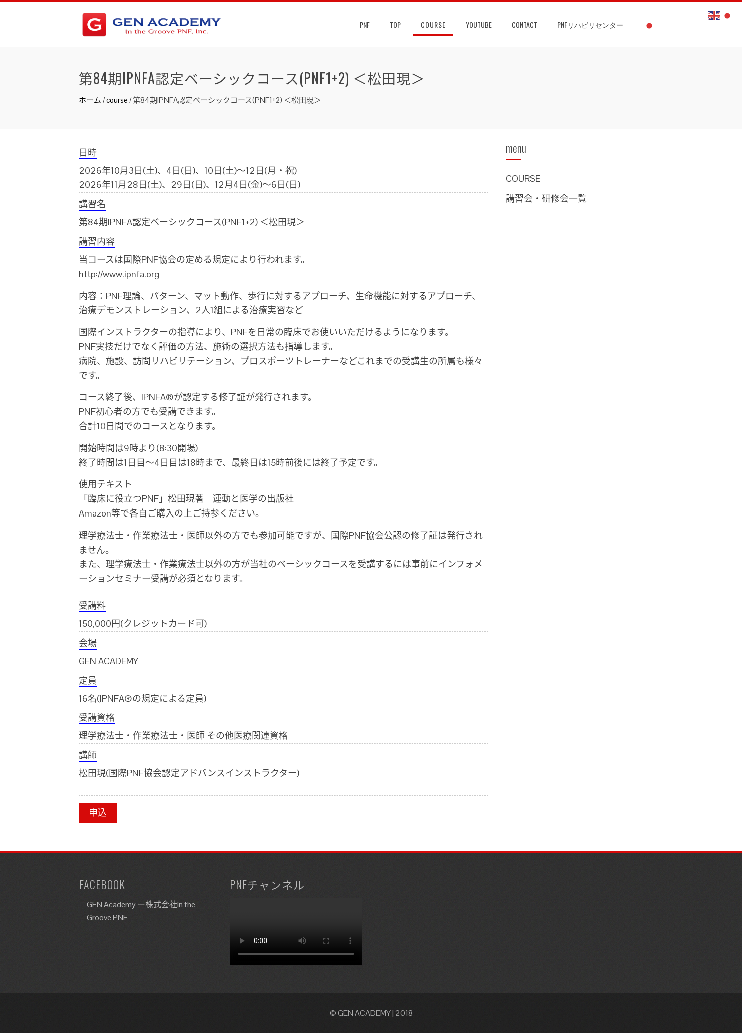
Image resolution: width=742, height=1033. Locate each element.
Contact (524, 24)
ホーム (90, 100)
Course (433, 24)
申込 (98, 812)
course (117, 100)
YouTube (479, 24)
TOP (395, 24)
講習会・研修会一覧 (546, 198)
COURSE (523, 178)
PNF (365, 24)
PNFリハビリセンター (590, 24)
